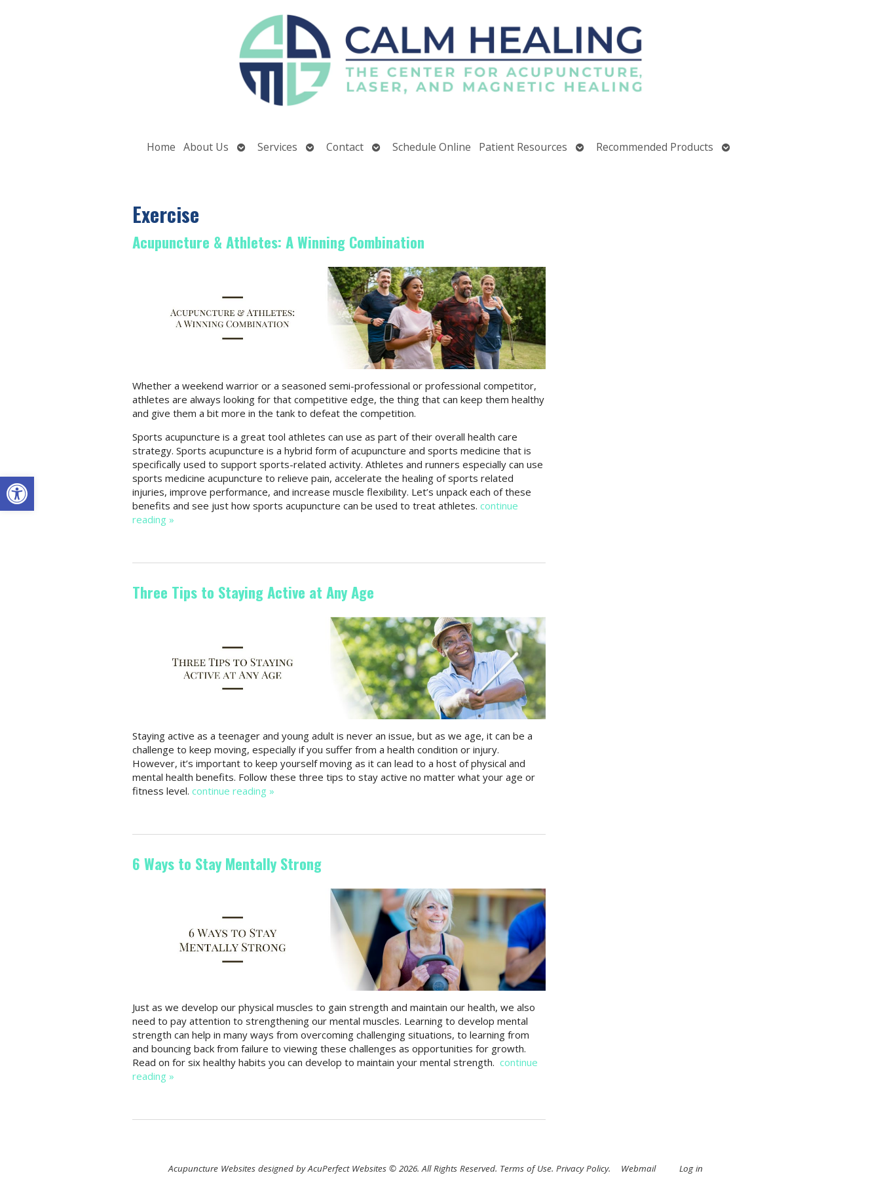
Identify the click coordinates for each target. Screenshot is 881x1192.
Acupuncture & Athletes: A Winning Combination (278, 242)
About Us (206, 147)
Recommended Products (654, 147)
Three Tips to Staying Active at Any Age (253, 592)
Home (161, 147)
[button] (17, 494)
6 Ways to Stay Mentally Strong (227, 863)
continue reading (233, 790)
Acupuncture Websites (211, 1168)
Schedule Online (431, 147)
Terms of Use (526, 1168)
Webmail (638, 1168)
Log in (691, 1168)
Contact (345, 147)
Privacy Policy (582, 1168)
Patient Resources (523, 147)
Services (277, 147)
